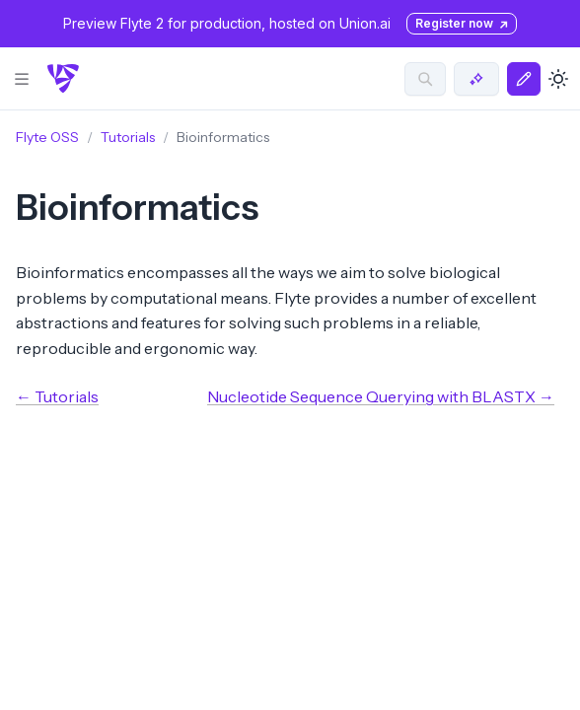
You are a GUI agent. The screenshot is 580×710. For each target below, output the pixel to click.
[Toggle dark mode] (558, 79)
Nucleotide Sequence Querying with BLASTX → (380, 396)
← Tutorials (57, 396)
